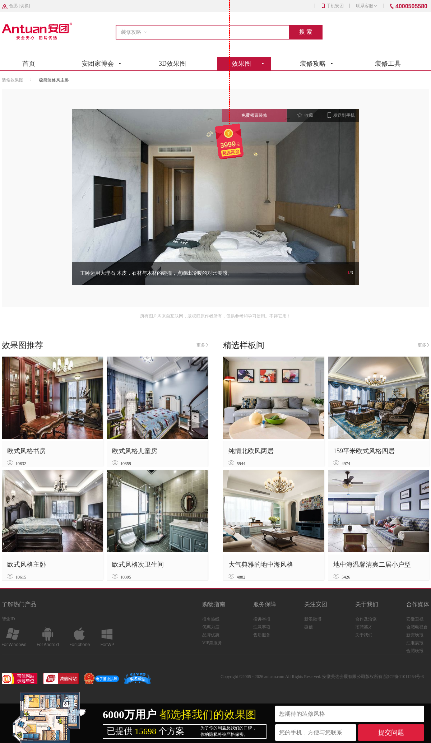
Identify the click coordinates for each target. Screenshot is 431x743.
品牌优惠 (210, 634)
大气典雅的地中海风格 (260, 564)
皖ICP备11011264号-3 (404, 676)
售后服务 (261, 634)
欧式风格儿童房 (134, 451)
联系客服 (366, 5)
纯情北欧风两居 (251, 451)
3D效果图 (172, 63)
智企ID (8, 618)
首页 (28, 63)
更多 (202, 345)
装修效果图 (12, 80)
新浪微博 (312, 619)
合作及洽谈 (366, 619)
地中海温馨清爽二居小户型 (372, 564)
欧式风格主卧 (26, 564)
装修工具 (388, 63)
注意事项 (261, 627)
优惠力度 (210, 627)
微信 (308, 627)
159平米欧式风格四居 (364, 451)
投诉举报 (261, 619)
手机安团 (333, 5)
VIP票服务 (212, 642)
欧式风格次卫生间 (138, 564)
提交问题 (391, 732)
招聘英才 (363, 627)
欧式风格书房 (26, 451)
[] (19, 5)
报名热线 (210, 619)
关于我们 (363, 634)
